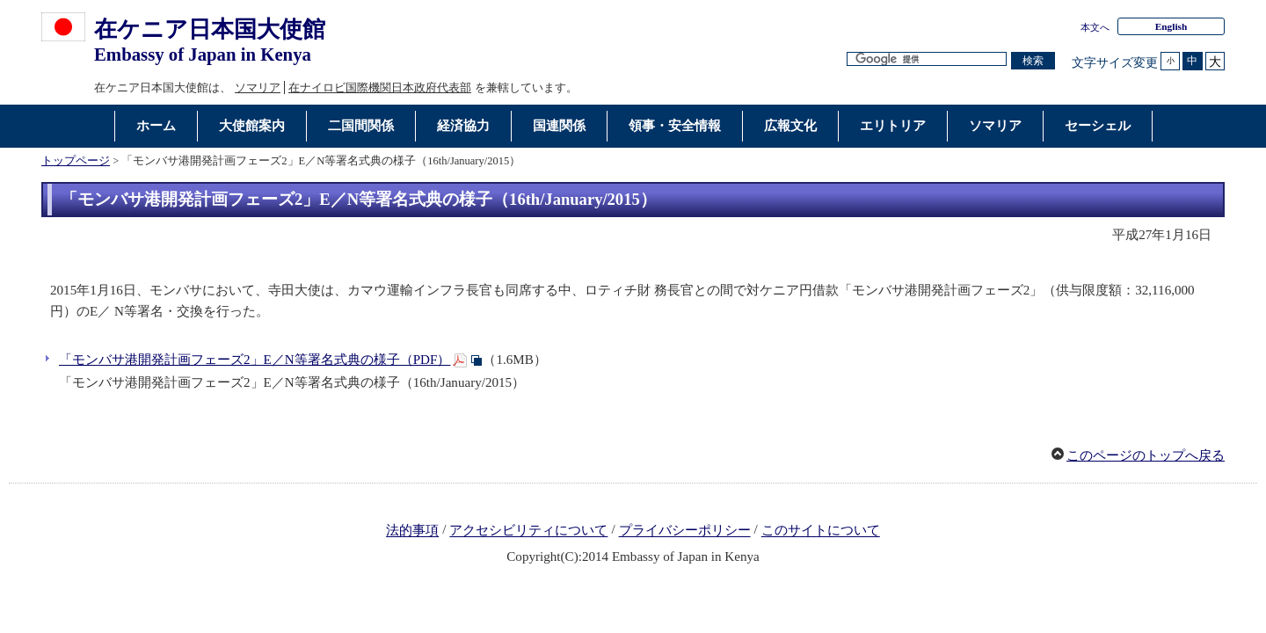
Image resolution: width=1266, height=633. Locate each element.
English (1171, 26)
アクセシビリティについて (528, 531)
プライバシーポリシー (685, 531)
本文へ (1095, 27)
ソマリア (257, 87)
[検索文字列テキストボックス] (927, 59)
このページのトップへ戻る (1145, 455)
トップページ (75, 161)
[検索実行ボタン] (1033, 61)
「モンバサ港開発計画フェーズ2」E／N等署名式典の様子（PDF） (254, 360)
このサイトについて (820, 531)
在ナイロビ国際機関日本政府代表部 (379, 87)
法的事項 (412, 531)
